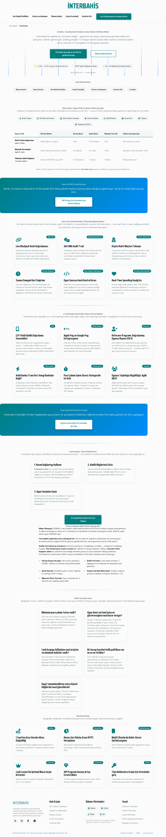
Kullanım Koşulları (130, 806)
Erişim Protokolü (72, 16)
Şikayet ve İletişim (130, 823)
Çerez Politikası (128, 814)
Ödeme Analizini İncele (103, 53)
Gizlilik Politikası (129, 810)
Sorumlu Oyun (148, 833)
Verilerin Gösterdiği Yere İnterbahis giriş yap (74, 424)
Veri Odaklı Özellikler (21, 16)
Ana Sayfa (13, 26)
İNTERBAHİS (83, 6)
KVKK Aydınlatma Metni (132, 819)
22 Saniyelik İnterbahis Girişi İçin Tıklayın (83, 519)
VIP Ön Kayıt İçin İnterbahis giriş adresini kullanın (74, 202)
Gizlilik (138, 833)
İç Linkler (132, 89)
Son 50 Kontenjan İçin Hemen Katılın (113, 16)
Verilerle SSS (87, 16)
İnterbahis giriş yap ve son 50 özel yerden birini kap (68, 54)
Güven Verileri (38, 89)
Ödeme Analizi (56, 16)
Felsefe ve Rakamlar (40, 16)
